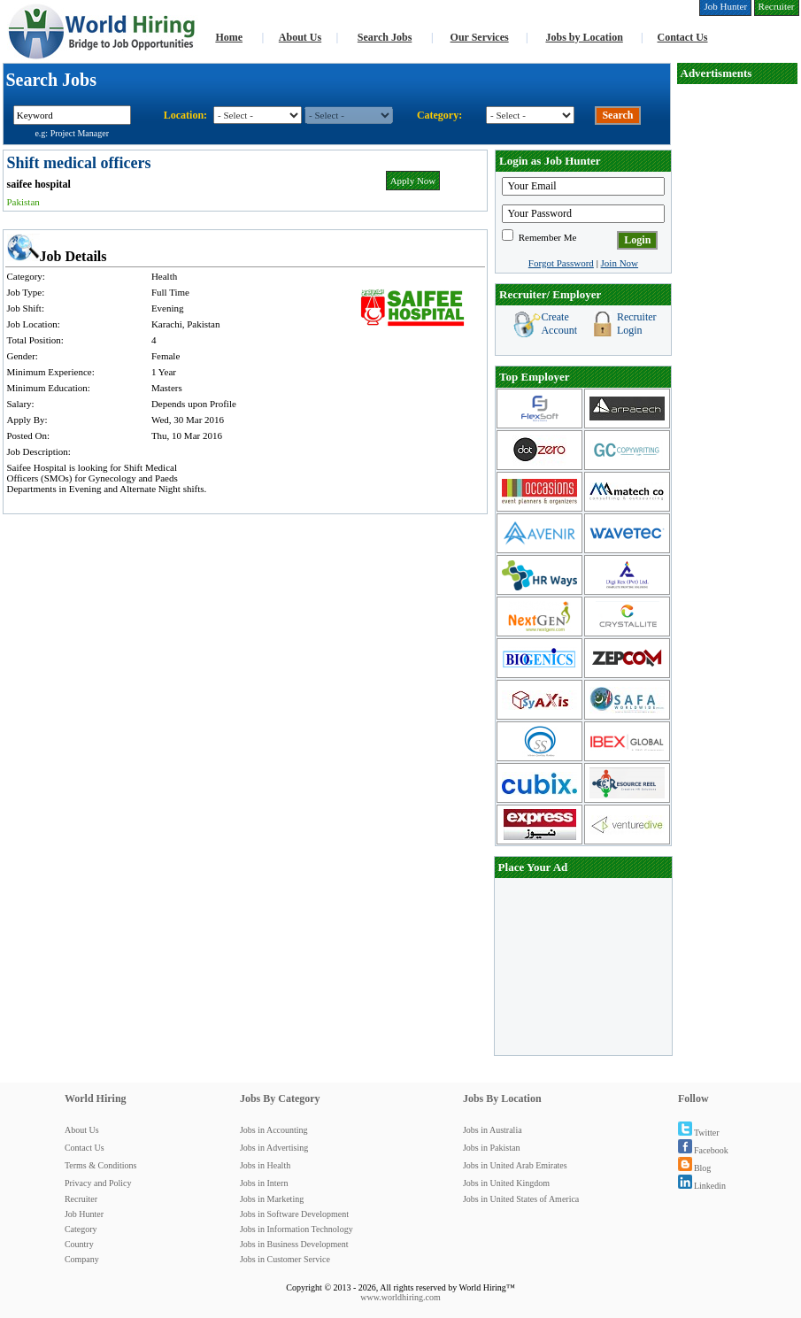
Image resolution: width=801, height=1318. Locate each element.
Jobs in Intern (264, 1183)
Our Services (480, 37)
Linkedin (702, 1186)
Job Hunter (84, 1214)
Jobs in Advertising (274, 1147)
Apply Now (413, 180)
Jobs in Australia (492, 1130)
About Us (300, 37)
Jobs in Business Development (294, 1244)
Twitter (699, 1132)
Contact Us (683, 37)
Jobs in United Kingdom (506, 1183)
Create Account (559, 323)
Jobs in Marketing (272, 1199)
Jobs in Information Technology (296, 1229)
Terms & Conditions (101, 1165)
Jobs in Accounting (274, 1130)
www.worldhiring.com (400, 1297)
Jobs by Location (583, 37)
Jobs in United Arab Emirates (515, 1165)
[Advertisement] (737, 350)
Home (229, 37)
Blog (694, 1168)
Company (82, 1259)
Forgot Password (561, 263)
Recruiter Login (637, 323)
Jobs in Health (265, 1165)
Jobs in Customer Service (285, 1259)
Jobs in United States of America (521, 1199)
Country (79, 1244)
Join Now (619, 263)
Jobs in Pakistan (491, 1147)
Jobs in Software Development (294, 1214)
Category (81, 1229)
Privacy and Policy (98, 1183)
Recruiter (81, 1199)
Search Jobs (385, 37)
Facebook (703, 1150)
